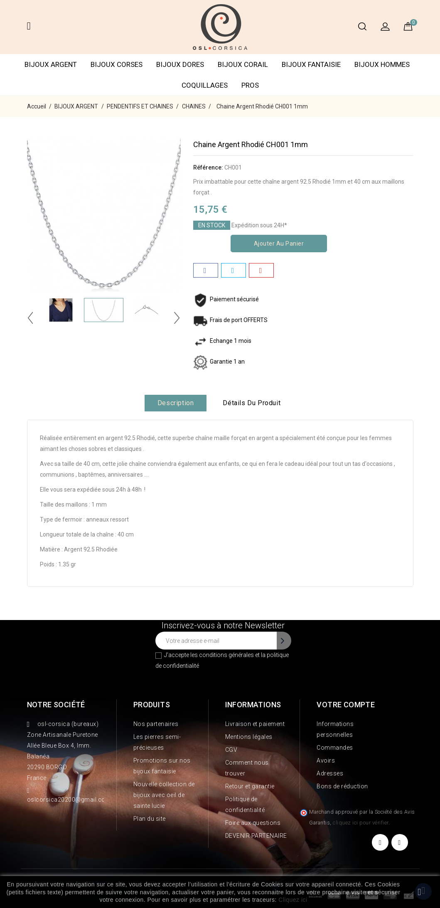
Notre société (56, 704)
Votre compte (346, 704)
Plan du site (149, 818)
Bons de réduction (342, 786)
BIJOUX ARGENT (51, 64)
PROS (250, 85)
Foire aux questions (253, 822)
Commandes (335, 747)
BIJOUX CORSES (117, 64)
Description (175, 403)
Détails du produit (251, 403)
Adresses (330, 773)
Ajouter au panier (279, 243)
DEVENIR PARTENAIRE (256, 835)
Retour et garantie (250, 786)
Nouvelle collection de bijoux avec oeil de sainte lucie (164, 795)
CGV (231, 749)
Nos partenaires (156, 724)
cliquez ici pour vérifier (360, 822)
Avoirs (326, 760)
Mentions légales (249, 736)
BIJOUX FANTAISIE (311, 64)
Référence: (208, 167)
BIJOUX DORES (180, 64)
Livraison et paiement (255, 724)
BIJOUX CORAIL (243, 64)
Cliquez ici (292, 899)
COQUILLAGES (205, 85)
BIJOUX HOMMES (382, 64)
